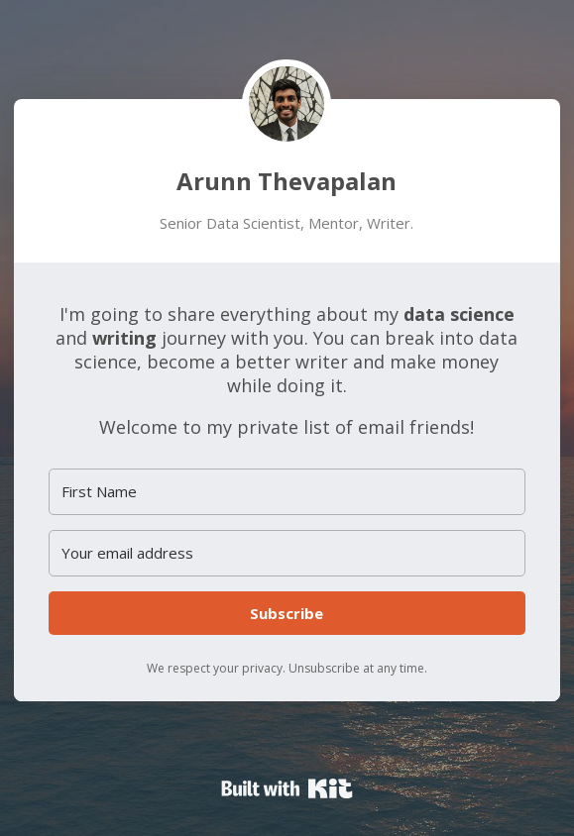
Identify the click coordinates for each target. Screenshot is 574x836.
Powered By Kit (287, 788)
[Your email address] (286, 553)
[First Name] (286, 492)
